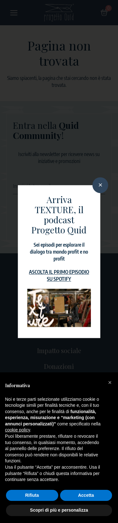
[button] (110, 382)
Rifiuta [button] (32, 495)
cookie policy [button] (17, 429)
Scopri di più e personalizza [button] (59, 510)
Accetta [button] (86, 495)
